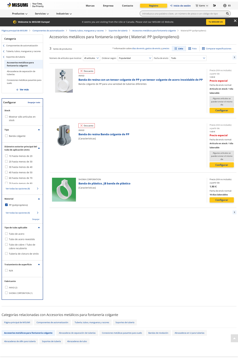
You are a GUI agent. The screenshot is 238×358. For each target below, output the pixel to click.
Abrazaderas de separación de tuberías (21, 73)
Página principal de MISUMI (15, 30)
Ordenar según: (109, 58)
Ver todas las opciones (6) (18, 212)
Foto (194, 48)
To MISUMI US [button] (216, 21)
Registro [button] (153, 5)
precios (165, 48)
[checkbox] (22, 136)
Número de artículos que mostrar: (65, 58)
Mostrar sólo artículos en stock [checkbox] (22, 118)
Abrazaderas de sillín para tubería (20, 341)
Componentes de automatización (48, 30)
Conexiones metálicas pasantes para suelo (24, 82)
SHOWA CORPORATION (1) (21, 293)
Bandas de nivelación (158, 332)
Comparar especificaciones (218, 48)
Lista (180, 48)
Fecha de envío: (161, 58)
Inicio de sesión (180, 5)
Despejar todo (34, 102)
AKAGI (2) (13, 287)
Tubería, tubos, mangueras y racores (86, 30)
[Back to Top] (234, 338)
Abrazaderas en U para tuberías (189, 332)
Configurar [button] (221, 110)
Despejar (36, 219)
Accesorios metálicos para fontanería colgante (154, 30)
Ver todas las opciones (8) (18, 188)
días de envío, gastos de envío (146, 48)
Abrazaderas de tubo (77, 341)
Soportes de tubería (118, 30)
